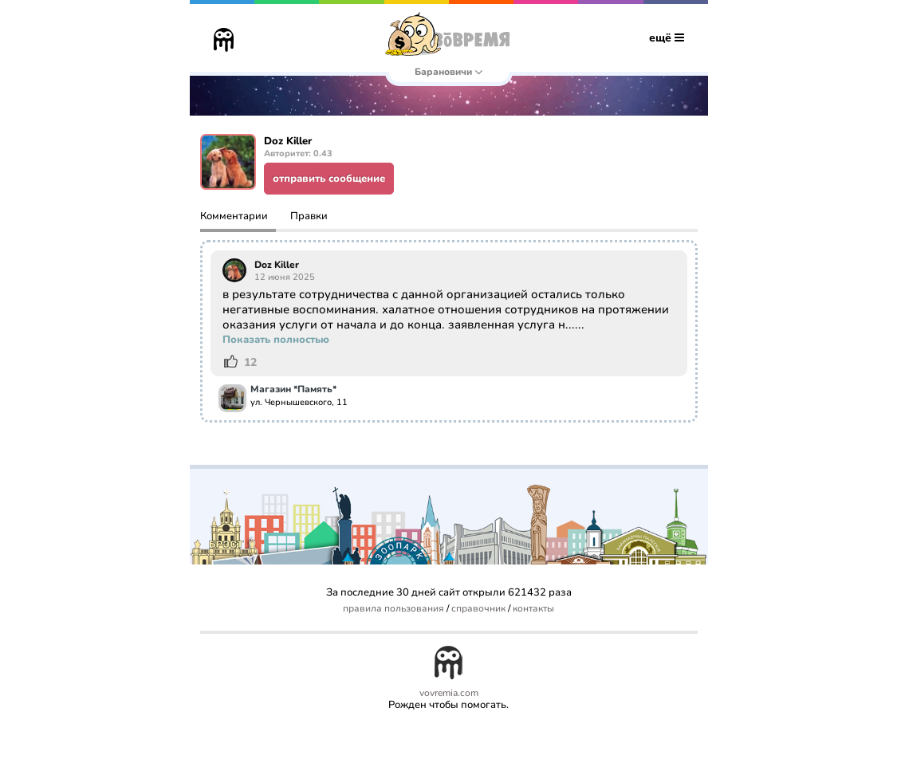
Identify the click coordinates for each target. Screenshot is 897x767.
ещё (666, 38)
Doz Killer (276, 264)
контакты (533, 609)
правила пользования (393, 609)
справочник (478, 609)
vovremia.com (448, 693)
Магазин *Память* (293, 389)
